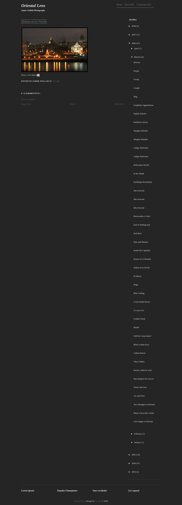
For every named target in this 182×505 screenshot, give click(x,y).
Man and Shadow (140, 242)
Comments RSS (144, 4)
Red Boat (137, 233)
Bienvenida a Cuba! (141, 216)
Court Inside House (141, 302)
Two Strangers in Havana (144, 404)
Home (119, 4)
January (137, 442)
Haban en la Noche (34, 21)
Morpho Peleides (140, 131)
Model (136, 327)
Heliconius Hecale (141, 165)
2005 (134, 454)
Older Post (119, 104)
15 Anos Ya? (138, 310)
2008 (134, 26)
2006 (134, 43)
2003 (134, 472)
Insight (98, 501)
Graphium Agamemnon (143, 105)
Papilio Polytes (139, 113)
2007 (134, 34)
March (137, 57)
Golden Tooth (139, 319)
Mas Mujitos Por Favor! (143, 379)
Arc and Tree (139, 396)
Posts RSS (129, 4)
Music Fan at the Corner (143, 413)
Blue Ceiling (138, 293)
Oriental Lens (33, 5)
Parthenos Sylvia (140, 122)
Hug (135, 96)
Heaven (136, 62)
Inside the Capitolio (141, 250)
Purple (136, 71)
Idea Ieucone (138, 190)
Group (136, 79)
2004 (134, 463)
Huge (135, 284)
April (136, 48)
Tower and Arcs (140, 387)
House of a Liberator (142, 259)
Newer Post (26, 104)
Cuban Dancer (139, 353)
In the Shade (138, 173)
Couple (136, 88)
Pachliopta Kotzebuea (142, 182)
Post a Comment (28, 99)
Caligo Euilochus (140, 148)
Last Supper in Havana (143, 421)
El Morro (137, 276)
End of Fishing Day (141, 225)
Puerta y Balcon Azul (142, 370)
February (138, 434)
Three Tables (138, 361)
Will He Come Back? (142, 336)
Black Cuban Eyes (141, 344)
